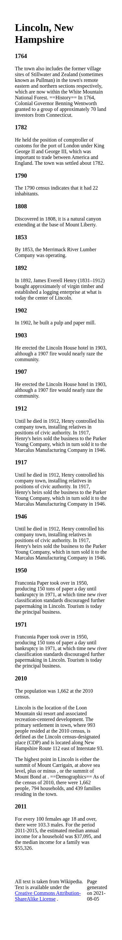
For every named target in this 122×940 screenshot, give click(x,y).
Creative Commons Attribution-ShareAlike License (48, 896)
